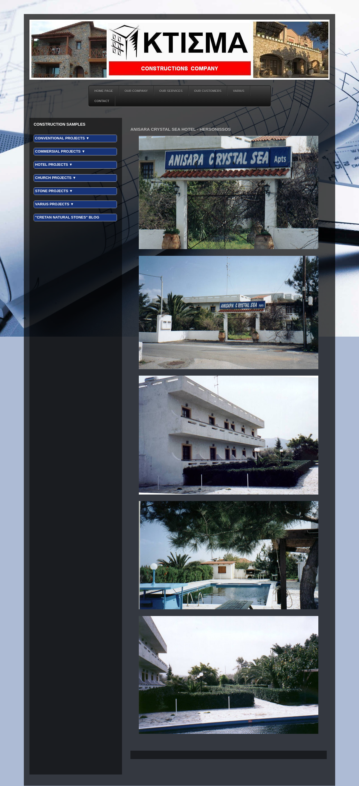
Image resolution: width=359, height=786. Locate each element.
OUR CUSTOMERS (208, 91)
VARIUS (238, 91)
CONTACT (102, 101)
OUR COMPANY (136, 91)
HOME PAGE (104, 91)
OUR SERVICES (171, 91)
